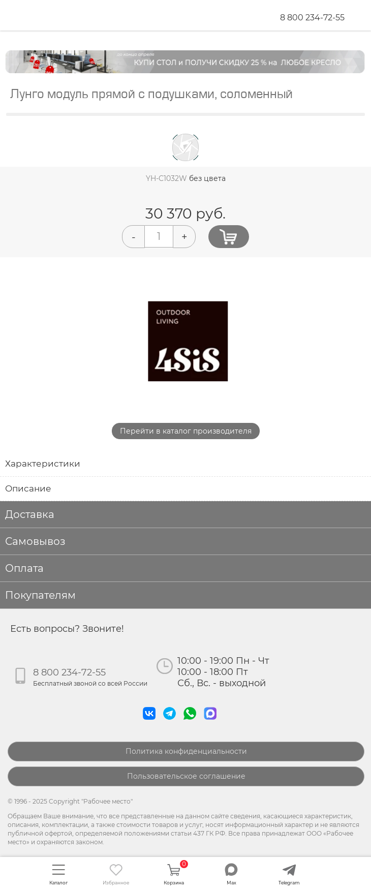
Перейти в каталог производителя (186, 431)
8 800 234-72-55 (312, 17)
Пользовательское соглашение (186, 776)
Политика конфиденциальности (186, 751)
